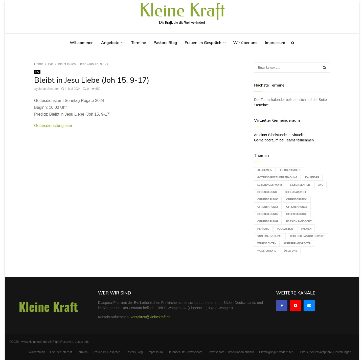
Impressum (275, 43)
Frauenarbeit (290, 170)
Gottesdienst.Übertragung (277, 177)
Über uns (290, 250)
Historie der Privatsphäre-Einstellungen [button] (325, 352)
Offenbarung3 (267, 199)
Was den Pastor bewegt (307, 236)
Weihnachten (266, 243)
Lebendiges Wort (269, 184)
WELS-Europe (266, 250)
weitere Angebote (297, 243)
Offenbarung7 (267, 214)
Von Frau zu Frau (269, 236)
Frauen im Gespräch (203, 43)
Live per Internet (61, 352)
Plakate (263, 228)
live (37, 71)
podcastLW (285, 228)
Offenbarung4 (296, 199)
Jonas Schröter (48, 89)
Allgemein (264, 170)
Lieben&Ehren (300, 184)
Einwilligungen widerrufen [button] (276, 352)
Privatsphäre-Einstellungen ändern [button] (231, 352)
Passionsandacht (298, 221)
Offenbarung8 (296, 214)
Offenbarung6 (296, 206)
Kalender (312, 177)
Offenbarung (267, 192)
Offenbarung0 (295, 192)
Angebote (110, 43)
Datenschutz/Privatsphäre (185, 352)
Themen (306, 228)
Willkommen (82, 43)
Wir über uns (245, 43)
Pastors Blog (165, 43)
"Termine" (261, 105)
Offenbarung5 (267, 206)
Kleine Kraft (182, 11)
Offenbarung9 (267, 221)
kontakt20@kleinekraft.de (151, 317)
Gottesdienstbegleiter (53, 125)
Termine (138, 43)
